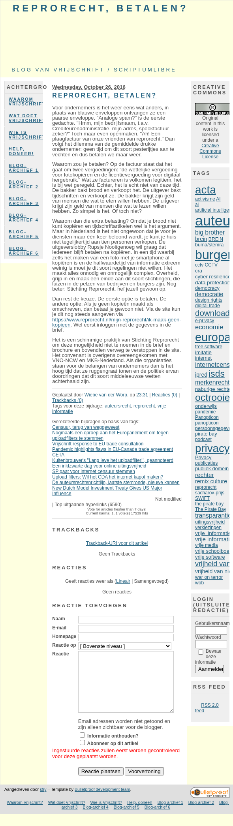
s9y (43, 801)
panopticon (206, 423)
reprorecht (144, 406)
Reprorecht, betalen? (101, 8)
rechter (204, 474)
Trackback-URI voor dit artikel (117, 543)
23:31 (142, 395)
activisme (205, 199)
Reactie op (64, 645)
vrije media (206, 545)
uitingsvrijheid (210, 522)
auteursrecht (118, 406)
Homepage (64, 636)
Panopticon (207, 417)
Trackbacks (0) (67, 400)
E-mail (59, 628)
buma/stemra (209, 245)
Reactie (60, 654)
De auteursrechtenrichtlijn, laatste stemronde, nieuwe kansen (115, 482)
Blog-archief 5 (24, 234)
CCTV (211, 265)
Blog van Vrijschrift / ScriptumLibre (94, 70)
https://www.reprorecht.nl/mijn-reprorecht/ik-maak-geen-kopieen (116, 322)
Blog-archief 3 (24, 201)
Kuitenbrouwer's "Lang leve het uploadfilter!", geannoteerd (112, 460)
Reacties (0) (164, 395)
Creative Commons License (210, 151)
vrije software (210, 557)
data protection (212, 282)
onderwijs (206, 406)
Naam (58, 618)
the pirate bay (209, 504)
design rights (208, 300)
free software (208, 346)
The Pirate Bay (210, 509)
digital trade (207, 305)
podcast (203, 439)
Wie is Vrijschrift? (26, 134)
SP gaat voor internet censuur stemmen (93, 471)
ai (197, 204)
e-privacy (204, 320)
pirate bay (206, 434)
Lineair (123, 581)
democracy (207, 288)
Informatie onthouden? (113, 748)
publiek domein (212, 468)
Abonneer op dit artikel (113, 755)
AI (218, 199)
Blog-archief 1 (24, 168)
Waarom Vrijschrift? (26, 101)
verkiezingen (208, 527)
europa (213, 337)
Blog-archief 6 (24, 250)
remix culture (211, 481)
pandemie (205, 412)
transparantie (213, 515)
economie (209, 326)
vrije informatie (213, 533)
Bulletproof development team (102, 801)
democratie (209, 294)
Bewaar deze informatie (208, 656)
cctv (199, 265)
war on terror (209, 577)
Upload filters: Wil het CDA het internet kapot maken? (107, 477)
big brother (210, 232)
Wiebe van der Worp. (107, 395)
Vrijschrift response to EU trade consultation (97, 444)
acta (205, 190)
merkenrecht (212, 382)
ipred (201, 375)
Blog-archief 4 (24, 217)
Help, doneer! (21, 151)
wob (199, 583)
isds (217, 373)
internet (203, 358)
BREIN (216, 239)
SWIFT (202, 498)
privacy (212, 448)
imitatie (203, 352)
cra (198, 271)
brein (201, 239)
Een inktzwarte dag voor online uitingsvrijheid (99, 466)
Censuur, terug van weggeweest (85, 427)
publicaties (206, 463)
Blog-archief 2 (24, 184)
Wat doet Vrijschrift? (26, 118)
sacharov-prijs (209, 493)
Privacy (203, 457)
